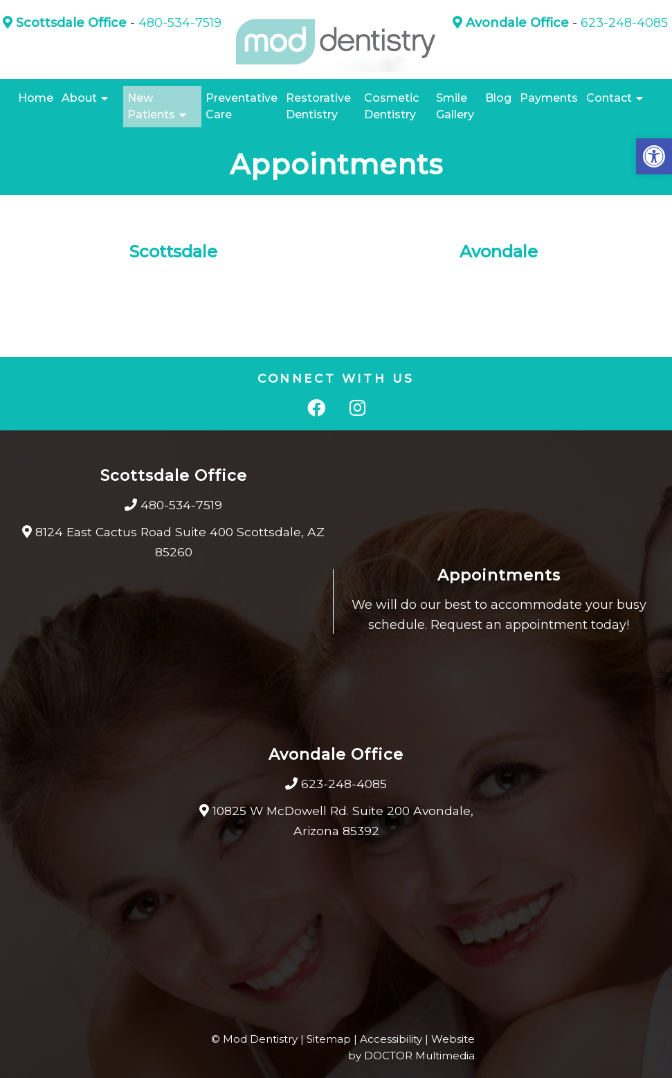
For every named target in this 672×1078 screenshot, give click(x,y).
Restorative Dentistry (318, 106)
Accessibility (391, 1038)
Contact (609, 97)
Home (35, 97)
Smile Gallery (455, 106)
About (79, 97)
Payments (549, 97)
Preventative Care (242, 106)
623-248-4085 (624, 22)
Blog (498, 97)
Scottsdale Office (65, 22)
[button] (654, 156)
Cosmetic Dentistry (391, 106)
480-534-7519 (179, 22)
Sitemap (329, 1038)
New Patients (151, 106)
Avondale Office (511, 22)
